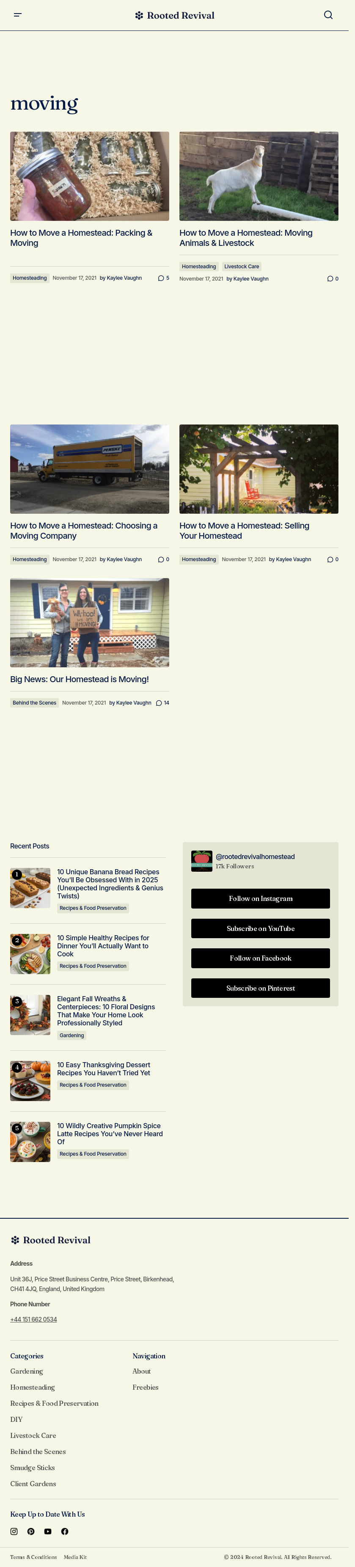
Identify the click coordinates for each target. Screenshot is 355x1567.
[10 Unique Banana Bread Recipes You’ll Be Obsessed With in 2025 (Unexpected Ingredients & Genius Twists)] (30, 888)
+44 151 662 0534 (33, 1319)
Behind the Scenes (34, 703)
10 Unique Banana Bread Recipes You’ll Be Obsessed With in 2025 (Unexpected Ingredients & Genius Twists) (110, 884)
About (141, 1371)
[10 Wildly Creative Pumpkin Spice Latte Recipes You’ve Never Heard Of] (30, 1142)
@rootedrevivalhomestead (255, 856)
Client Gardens (33, 1483)
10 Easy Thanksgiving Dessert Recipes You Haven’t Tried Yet (103, 1069)
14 (166, 703)
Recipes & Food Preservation (93, 908)
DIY (16, 1419)
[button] (18, 15)
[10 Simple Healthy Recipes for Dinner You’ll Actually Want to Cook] (30, 954)
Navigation (148, 1356)
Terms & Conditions (33, 1557)
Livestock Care (242, 266)
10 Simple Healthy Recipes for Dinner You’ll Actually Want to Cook (103, 946)
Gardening (72, 1035)
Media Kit (75, 1557)
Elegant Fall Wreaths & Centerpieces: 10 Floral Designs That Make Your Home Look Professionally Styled (106, 1011)
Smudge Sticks (32, 1467)
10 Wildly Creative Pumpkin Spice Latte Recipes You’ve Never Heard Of (110, 1134)
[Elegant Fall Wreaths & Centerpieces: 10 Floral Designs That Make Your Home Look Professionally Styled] (30, 1015)
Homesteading (30, 278)
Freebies (145, 1387)
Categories (27, 1356)
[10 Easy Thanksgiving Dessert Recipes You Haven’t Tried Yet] (30, 1081)
